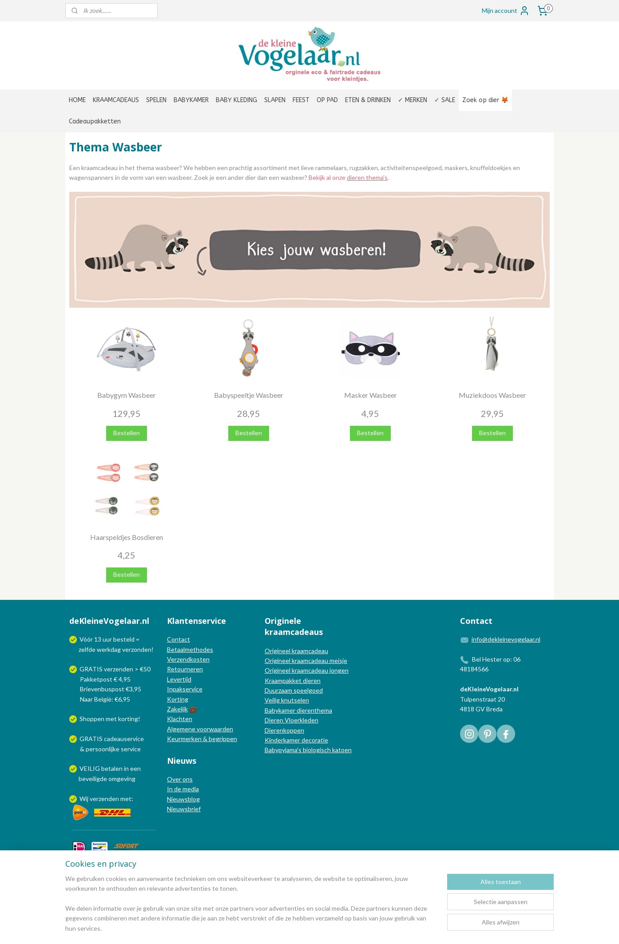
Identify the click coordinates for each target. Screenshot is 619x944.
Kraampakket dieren (293, 680)
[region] (250, 909)
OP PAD (327, 100)
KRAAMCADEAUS (116, 100)
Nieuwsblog (183, 799)
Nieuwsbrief (184, 809)
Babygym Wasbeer (126, 395)
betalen (112, 768)
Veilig (273, 700)
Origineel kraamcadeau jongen (307, 670)
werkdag (109, 649)
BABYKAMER (191, 100)
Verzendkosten (188, 659)
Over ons (180, 779)
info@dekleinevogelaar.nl (506, 639)
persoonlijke (102, 749)
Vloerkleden (300, 720)
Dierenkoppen (284, 730)
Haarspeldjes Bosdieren (126, 537)
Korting (177, 699)
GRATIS (91, 738)
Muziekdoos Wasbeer (492, 395)
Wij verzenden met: (106, 798)
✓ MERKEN (412, 100)
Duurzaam (279, 690)
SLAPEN (275, 100)
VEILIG (90, 768)
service (130, 749)
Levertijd (179, 679)
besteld (124, 639)
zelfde (87, 649)
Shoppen (91, 718)
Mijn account (506, 10)
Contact (178, 639)
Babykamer (280, 710)
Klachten (179, 718)
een (135, 768)
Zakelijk (177, 709)
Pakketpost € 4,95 (100, 679)
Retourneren (185, 669)
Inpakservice (184, 689)
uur (107, 639)
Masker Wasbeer (370, 395)
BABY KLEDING (236, 100)
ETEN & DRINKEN (368, 100)
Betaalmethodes (190, 649)
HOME (77, 100)
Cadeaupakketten (95, 121)
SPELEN (156, 100)
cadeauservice (124, 738)
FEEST (301, 100)
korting (128, 718)
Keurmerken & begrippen (202, 738)
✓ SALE (444, 100)
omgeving (121, 778)
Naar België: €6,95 (105, 699)
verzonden (136, 649)
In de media (183, 789)
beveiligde (93, 778)
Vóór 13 (91, 639)
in (126, 768)
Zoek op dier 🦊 (485, 100)
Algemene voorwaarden (200, 729)
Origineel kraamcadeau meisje (306, 660)
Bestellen (126, 432)
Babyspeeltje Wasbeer (248, 395)
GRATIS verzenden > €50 (115, 669)
